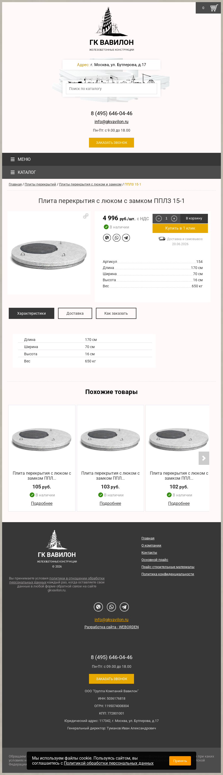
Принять (180, 761)
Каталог (22, 172)
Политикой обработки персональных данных (109, 763)
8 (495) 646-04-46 (111, 113)
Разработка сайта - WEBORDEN (111, 627)
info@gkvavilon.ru (111, 121)
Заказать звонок (111, 143)
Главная (15, 184)
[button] (86, 216)
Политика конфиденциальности (167, 574)
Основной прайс (154, 560)
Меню (19, 159)
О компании (151, 545)
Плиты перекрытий (40, 184)
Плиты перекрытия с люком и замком (90, 184)
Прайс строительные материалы (167, 567)
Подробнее (41, 503)
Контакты (149, 553)
